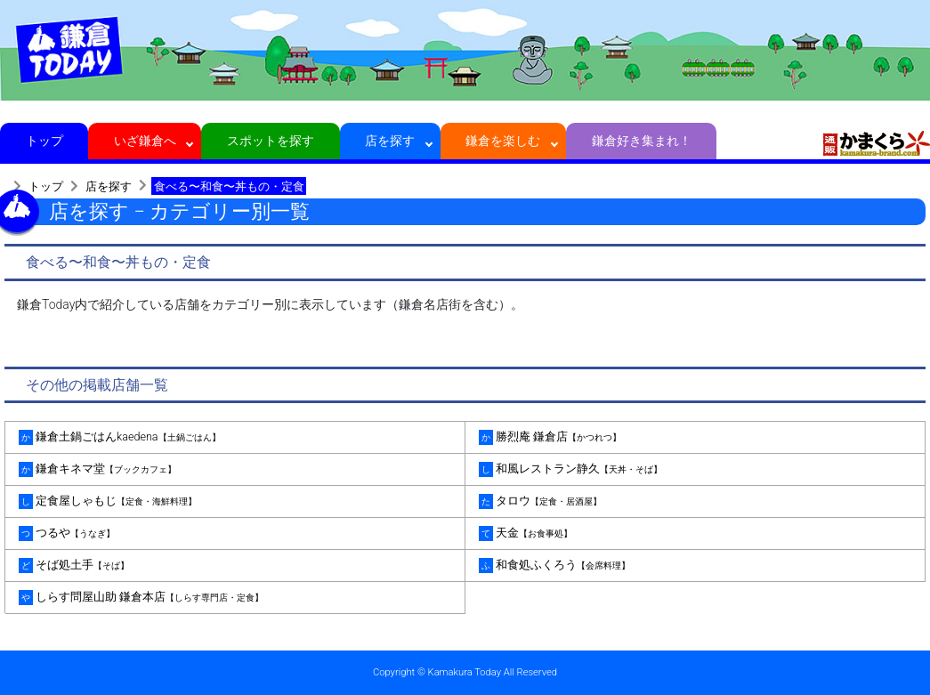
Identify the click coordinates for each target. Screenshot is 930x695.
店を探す (390, 140)
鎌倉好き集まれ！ (641, 140)
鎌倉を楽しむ (503, 140)
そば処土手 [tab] (74, 565)
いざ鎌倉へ (144, 140)
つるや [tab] (67, 533)
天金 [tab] (525, 533)
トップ (44, 140)
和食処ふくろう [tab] (554, 565)
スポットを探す (271, 140)
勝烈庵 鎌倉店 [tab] (550, 437)
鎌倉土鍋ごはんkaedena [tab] (120, 437)
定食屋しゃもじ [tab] (108, 501)
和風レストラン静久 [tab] (570, 469)
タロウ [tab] (540, 501)
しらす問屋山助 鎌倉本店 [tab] (141, 597)
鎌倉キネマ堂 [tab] (97, 469)
